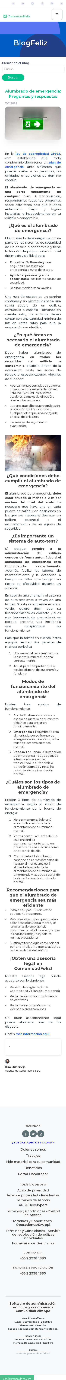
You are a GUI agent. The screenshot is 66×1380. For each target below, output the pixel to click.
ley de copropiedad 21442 (38, 153)
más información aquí (32, 1034)
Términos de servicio (33, 1200)
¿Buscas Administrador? (33, 1142)
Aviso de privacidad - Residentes (33, 1195)
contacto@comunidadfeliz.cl (33, 1353)
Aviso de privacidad (33, 1190)
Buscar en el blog (15, 63)
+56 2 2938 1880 (33, 1258)
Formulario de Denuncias (33, 1243)
